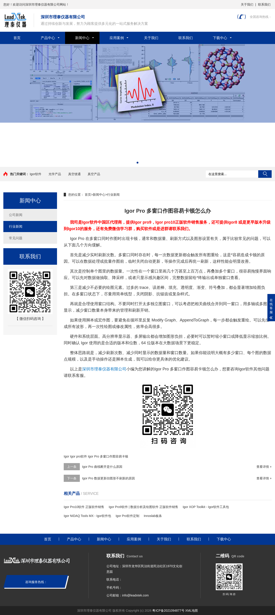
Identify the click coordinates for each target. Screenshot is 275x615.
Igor (66, 456)
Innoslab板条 (153, 516)
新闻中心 (82, 38)
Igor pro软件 (78, 456)
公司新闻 (15, 215)
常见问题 (15, 238)
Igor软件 (35, 174)
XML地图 (191, 610)
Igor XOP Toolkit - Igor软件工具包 (206, 507)
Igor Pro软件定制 (127, 516)
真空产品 (94, 174)
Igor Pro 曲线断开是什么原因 (102, 466)
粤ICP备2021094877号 (168, 610)
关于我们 (247, 4)
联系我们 (264, 4)
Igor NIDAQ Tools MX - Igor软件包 (87, 516)
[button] (137, 163)
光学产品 (55, 174)
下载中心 (220, 38)
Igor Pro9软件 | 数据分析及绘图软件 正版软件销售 (143, 507)
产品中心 (48, 38)
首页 (17, 38)
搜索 (265, 174)
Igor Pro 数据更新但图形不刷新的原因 (108, 478)
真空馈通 (74, 174)
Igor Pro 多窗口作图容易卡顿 (108, 456)
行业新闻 (15, 226)
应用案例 (117, 38)
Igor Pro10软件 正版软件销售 (84, 507)
